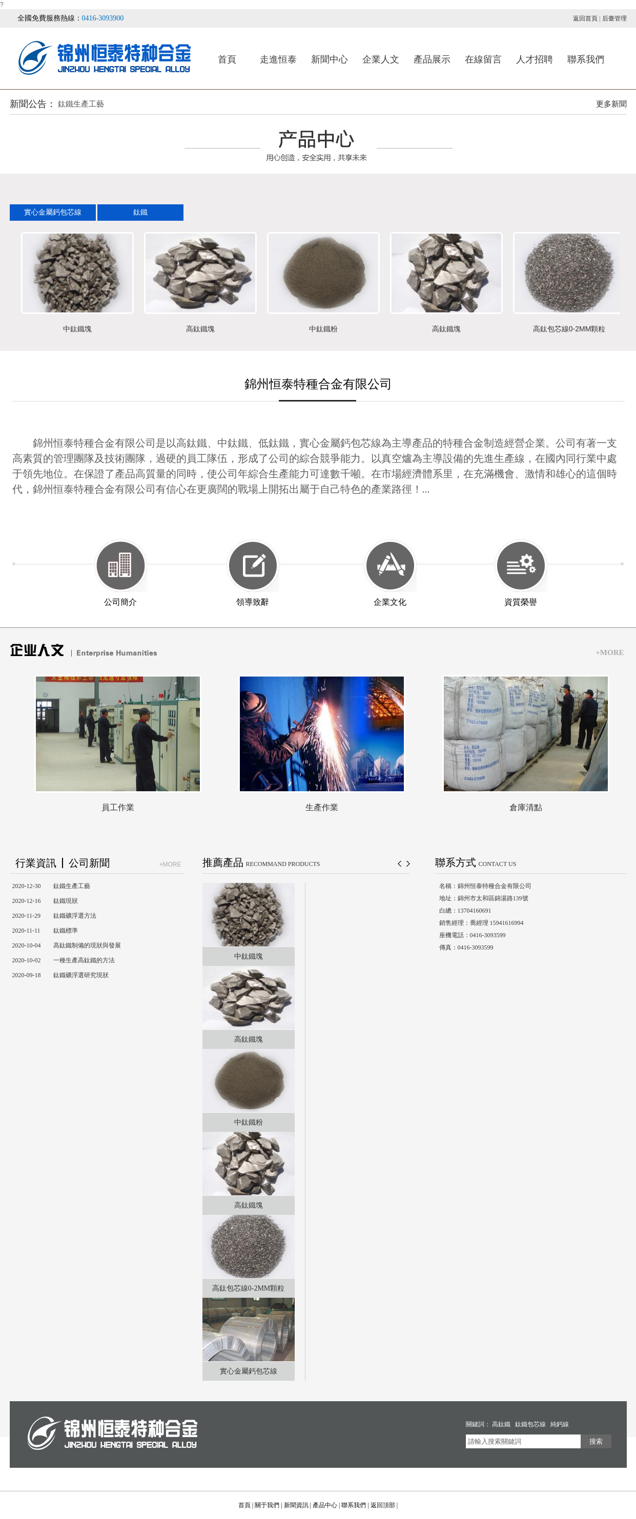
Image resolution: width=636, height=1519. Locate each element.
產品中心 (325, 1505)
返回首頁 (585, 18)
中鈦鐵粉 (323, 329)
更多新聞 (611, 104)
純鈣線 (559, 1424)
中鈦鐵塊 (77, 329)
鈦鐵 (140, 212)
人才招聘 (534, 59)
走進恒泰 (278, 59)
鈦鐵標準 (65, 930)
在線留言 (483, 59)
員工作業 (117, 807)
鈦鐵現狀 (65, 900)
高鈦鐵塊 (200, 329)
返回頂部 (383, 1505)
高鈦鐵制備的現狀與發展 (87, 945)
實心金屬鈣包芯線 (52, 212)
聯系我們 (585, 59)
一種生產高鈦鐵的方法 (84, 960)
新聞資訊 (296, 1505)
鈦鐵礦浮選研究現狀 (81, 975)
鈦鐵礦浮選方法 (74, 915)
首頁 (227, 59)
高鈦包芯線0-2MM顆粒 (569, 329)
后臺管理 (614, 18)
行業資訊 (35, 863)
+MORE (610, 652)
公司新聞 (89, 863)
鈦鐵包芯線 (530, 1424)
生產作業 (321, 807)
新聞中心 (329, 59)
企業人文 (380, 59)
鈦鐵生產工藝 (81, 104)
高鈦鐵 (501, 1424)
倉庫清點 (525, 807)
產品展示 (432, 59)
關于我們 (267, 1505)
